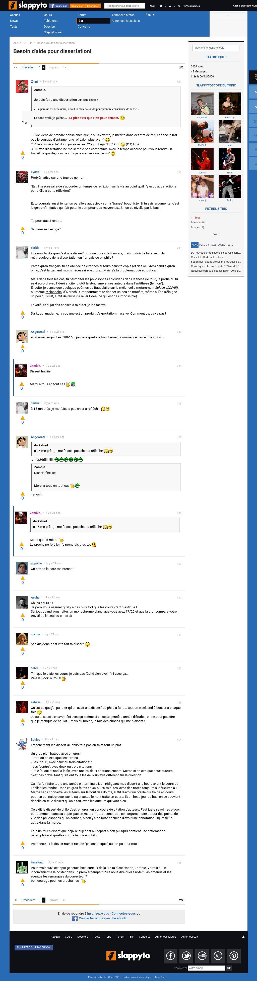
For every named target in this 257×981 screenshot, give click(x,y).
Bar (81, 21)
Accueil (15, 15)
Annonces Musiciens (126, 21)
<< (15, 67)
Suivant (54, 67)
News (14, 21)
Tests (13, 26)
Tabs (213, 245)
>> (64, 67)
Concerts (84, 26)
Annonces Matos (123, 15)
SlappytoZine (52, 32)
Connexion (61, 6)
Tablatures (51, 21)
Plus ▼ (216, 234)
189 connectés (191, 6)
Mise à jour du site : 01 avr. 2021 (103, 977)
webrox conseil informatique (137, 977)
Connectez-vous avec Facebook (99, 918)
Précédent (28, 67)
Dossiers (50, 26)
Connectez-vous (124, 913)
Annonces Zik (189, 936)
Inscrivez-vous (98, 913)
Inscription (93, 6)
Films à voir (160, 977)
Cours (48, 15)
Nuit (152, 6)
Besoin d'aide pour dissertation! (56, 43)
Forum (82, 15)
